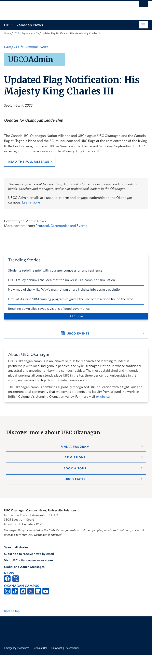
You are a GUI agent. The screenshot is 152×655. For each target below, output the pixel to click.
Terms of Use (40, 648)
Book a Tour (75, 468)
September (27, 33)
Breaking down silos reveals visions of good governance (49, 309)
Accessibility (72, 648)
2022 (16, 33)
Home (7, 33)
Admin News (36, 221)
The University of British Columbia (54, 8)
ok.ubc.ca (103, 396)
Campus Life (14, 47)
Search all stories (16, 547)
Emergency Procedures (16, 648)
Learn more (31, 202)
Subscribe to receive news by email (29, 553)
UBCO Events (78, 333)
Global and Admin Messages (24, 566)
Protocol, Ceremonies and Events (61, 226)
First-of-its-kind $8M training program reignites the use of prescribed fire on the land (70, 299)
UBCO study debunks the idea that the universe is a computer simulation (61, 280)
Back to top (14, 611)
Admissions (75, 457)
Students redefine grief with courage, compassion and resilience (55, 270)
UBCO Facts (75, 479)
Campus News (37, 47)
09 (37, 33)
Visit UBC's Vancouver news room (28, 560)
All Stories (76, 316)
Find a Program (74, 446)
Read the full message (28, 161)
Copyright (56, 648)
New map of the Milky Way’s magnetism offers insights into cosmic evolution (65, 289)
